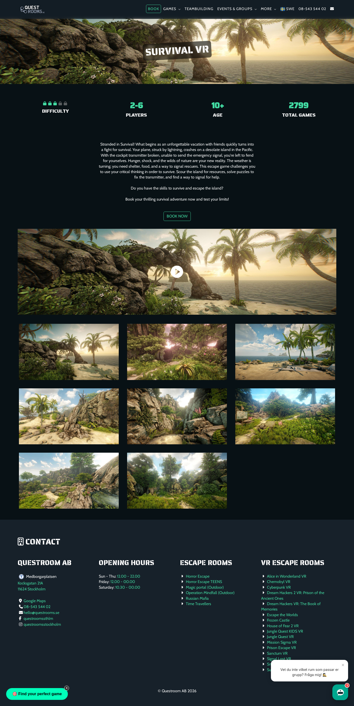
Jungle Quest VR (280, 636)
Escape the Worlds (282, 614)
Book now (177, 216)
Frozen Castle (278, 620)
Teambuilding (199, 9)
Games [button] (172, 9)
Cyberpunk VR (279, 587)
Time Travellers (198, 603)
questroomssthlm (38, 618)
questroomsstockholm (42, 624)
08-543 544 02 (312, 9)
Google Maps (35, 600)
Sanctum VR (277, 653)
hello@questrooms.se (41, 612)
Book (153, 9)
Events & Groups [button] (237, 9)
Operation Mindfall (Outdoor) (210, 592)
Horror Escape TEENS (204, 581)
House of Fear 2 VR (283, 626)
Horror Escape (197, 576)
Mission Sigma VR (282, 642)
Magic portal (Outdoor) (205, 587)
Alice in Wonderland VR (286, 576)
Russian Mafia (197, 598)
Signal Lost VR (279, 658)
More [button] (268, 9)
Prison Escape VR (281, 647)
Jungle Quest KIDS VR (285, 631)
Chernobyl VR (278, 581)
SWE (287, 9)
